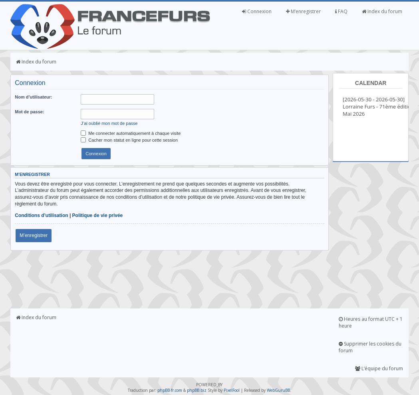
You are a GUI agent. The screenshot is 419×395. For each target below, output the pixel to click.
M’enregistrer (303, 11)
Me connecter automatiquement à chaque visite (131, 133)
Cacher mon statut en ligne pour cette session (129, 140)
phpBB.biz (197, 390)
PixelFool (232, 390)
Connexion (257, 11)
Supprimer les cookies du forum (370, 347)
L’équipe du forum (379, 368)
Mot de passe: (29, 111)
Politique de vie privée (97, 215)
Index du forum (382, 11)
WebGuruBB (278, 390)
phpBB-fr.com (169, 390)
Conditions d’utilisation (41, 215)
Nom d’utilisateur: (33, 97)
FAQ (341, 11)
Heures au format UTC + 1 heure (371, 322)
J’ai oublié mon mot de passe (109, 123)
